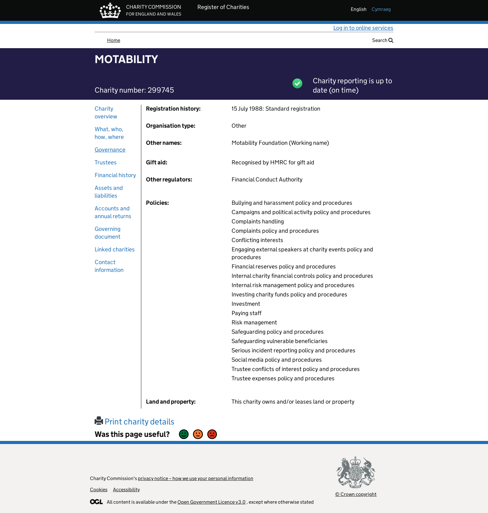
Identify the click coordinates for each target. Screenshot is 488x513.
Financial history (115, 175)
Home (113, 40)
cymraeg (381, 9)
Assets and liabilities (109, 191)
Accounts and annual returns (113, 212)
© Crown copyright (356, 494)
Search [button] (382, 40)
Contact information (109, 266)
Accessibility (126, 489)
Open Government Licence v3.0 (211, 502)
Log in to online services (363, 27)
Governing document (107, 232)
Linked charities (115, 249)
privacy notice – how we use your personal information (195, 478)
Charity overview (106, 112)
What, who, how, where (109, 133)
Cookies (98, 489)
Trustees (106, 162)
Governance (110, 149)
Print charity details (134, 421)
